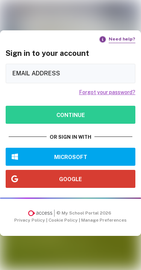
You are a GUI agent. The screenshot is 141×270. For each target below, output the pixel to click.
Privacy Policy (30, 220)
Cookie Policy (64, 220)
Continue (70, 115)
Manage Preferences (104, 220)
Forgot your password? (107, 92)
